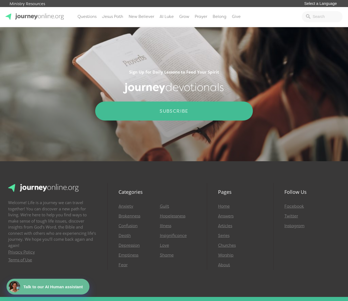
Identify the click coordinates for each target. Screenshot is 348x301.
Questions (87, 16)
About (224, 265)
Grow (184, 16)
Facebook (294, 206)
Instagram (294, 226)
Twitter (291, 216)
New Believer (141, 16)
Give (236, 16)
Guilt (164, 206)
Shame (167, 255)
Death (125, 235)
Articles (225, 226)
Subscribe (174, 111)
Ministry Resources (27, 4)
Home (224, 206)
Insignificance (173, 235)
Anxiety (126, 206)
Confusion (128, 226)
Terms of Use (20, 260)
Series (223, 235)
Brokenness (129, 216)
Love (164, 245)
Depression (129, 245)
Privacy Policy (21, 252)
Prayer (201, 16)
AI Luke (167, 16)
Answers (226, 216)
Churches (227, 245)
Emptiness (128, 255)
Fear (123, 265)
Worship (226, 255)
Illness (165, 226)
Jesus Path (112, 16)
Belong (219, 16)
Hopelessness (172, 216)
